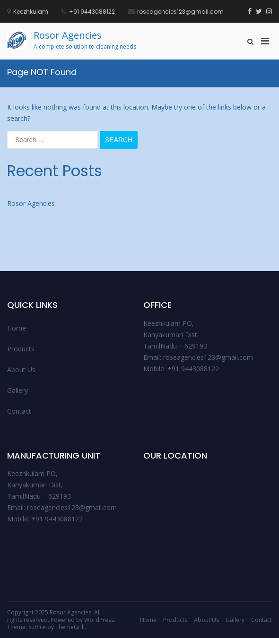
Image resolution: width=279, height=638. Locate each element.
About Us (21, 369)
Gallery (17, 390)
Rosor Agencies (68, 35)
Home (16, 327)
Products (21, 348)
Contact (19, 411)
